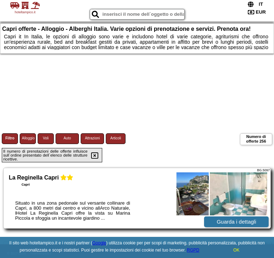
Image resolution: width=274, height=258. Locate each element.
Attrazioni (92, 138)
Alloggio (28, 138)
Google (99, 242)
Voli (45, 138)
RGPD (193, 250)
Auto (67, 138)
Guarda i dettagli (236, 222)
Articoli (115, 138)
